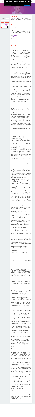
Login (33, 1)
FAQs (31, 1)
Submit (5, 22)
